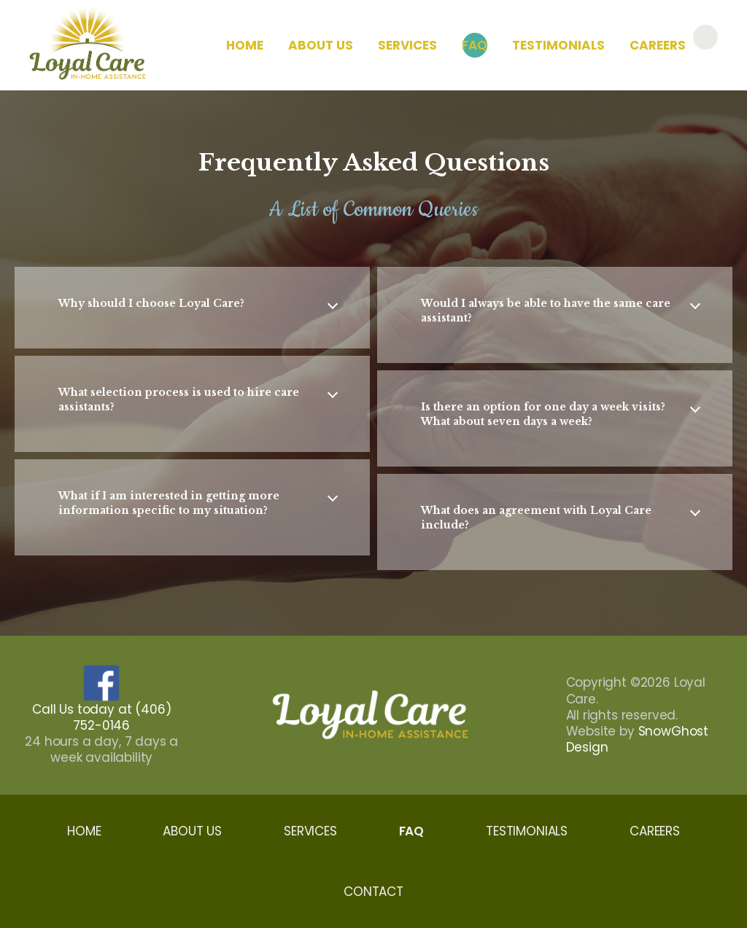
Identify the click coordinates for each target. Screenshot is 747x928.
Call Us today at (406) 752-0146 (101, 717)
